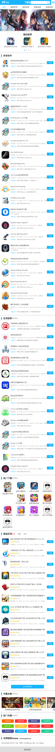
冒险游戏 (37, 7)
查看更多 (15, 318)
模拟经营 (14, 7)
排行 (25, 534)
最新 (19, 534)
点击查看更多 (27, 686)
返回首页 (27, 749)
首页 (4, 7)
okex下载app (40, 743)
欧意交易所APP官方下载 (10, 743)
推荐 (13, 534)
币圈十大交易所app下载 (27, 743)
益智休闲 (25, 7)
